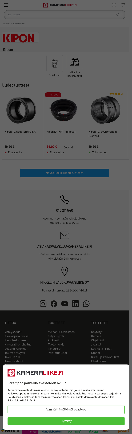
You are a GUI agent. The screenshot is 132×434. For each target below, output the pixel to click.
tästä (32, 400)
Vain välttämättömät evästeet (66, 409)
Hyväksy (66, 421)
